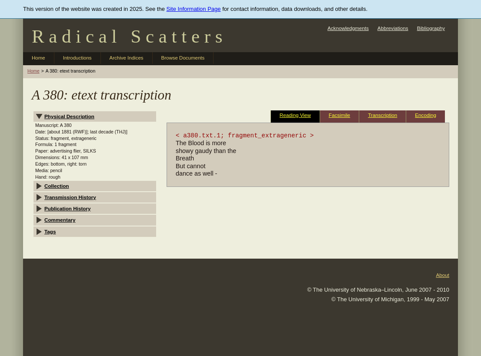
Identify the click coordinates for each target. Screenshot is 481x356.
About (442, 275)
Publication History (67, 208)
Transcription (382, 115)
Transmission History (70, 197)
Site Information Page (194, 9)
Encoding (425, 115)
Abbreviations (392, 28)
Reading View (295, 115)
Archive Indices (127, 57)
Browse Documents (183, 57)
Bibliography (431, 28)
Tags (50, 231)
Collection (56, 186)
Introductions (77, 57)
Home (38, 57)
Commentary (59, 220)
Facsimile (339, 115)
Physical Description (69, 116)
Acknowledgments (348, 28)
